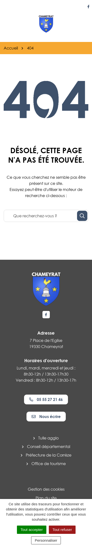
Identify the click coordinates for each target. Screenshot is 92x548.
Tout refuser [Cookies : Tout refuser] (62, 530)
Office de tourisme (48, 463)
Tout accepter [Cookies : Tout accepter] (32, 530)
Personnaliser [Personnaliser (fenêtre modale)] (46, 540)
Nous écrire (46, 416)
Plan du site (46, 498)
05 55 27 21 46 (46, 399)
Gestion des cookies (46, 489)
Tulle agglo (48, 438)
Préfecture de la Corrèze (48, 455)
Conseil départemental (48, 446)
